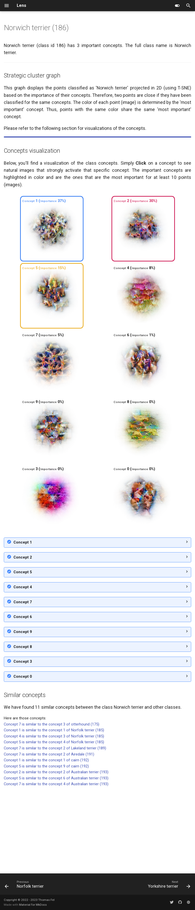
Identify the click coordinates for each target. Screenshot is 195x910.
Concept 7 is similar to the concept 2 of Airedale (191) (49, 834)
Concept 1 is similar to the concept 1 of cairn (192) (46, 840)
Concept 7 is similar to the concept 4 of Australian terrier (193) (56, 864)
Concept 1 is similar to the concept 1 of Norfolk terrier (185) (54, 810)
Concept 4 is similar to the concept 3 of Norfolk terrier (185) (54, 816)
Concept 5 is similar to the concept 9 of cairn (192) (46, 846)
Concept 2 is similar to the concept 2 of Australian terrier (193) (56, 852)
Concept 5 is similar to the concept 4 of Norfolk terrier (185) (54, 822)
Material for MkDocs (33, 904)
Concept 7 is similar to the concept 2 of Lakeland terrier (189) (55, 828)
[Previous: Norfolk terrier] (25, 885)
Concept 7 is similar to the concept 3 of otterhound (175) (51, 805)
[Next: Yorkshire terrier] (168, 885)
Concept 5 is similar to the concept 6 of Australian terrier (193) (56, 858)
